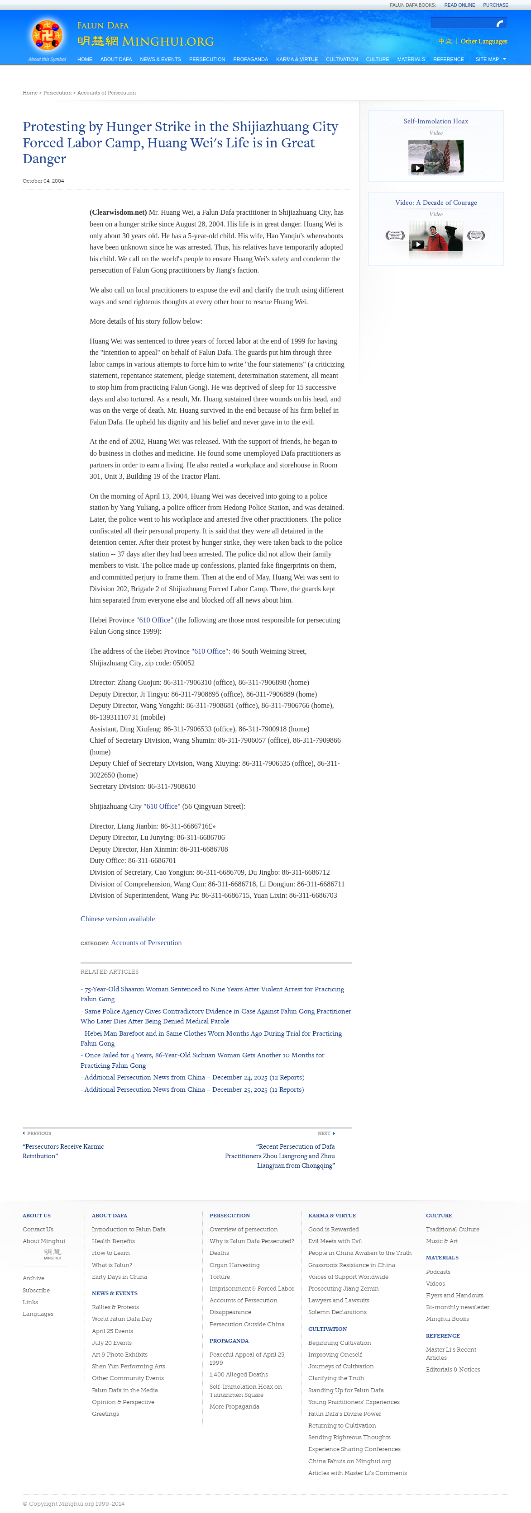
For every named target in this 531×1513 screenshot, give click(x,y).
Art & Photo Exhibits (120, 1354)
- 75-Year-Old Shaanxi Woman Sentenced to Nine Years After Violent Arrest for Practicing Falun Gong (212, 994)
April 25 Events (112, 1331)
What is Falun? (112, 1265)
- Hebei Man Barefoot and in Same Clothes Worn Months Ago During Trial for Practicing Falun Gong (211, 1038)
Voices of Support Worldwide (348, 1276)
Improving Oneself (335, 1354)
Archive (33, 1278)
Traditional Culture (452, 1229)
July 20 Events (112, 1342)
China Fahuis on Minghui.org (349, 1461)
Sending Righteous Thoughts (349, 1437)
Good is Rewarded (333, 1229)
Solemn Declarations (337, 1312)
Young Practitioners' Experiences (354, 1402)
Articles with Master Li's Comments (357, 1473)
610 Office (155, 620)
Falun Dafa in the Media (125, 1390)
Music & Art (442, 1241)
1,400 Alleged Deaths (239, 1374)
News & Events (160, 59)
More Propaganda (234, 1406)
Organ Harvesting (235, 1265)
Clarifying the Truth (336, 1378)
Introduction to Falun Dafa (129, 1229)
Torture (220, 1276)
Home (84, 59)
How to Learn (111, 1252)
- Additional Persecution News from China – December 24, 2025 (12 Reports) (193, 1077)
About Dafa (116, 59)
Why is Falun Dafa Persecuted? (252, 1241)
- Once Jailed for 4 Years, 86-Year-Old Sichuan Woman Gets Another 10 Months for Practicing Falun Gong (203, 1060)
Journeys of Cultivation (341, 1366)
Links (30, 1302)
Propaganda (250, 59)
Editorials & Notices (453, 1369)
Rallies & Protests (115, 1307)
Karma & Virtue (297, 59)
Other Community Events (128, 1378)
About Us (37, 1215)
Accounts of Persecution (106, 93)
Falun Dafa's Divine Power (344, 1413)
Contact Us (38, 1229)
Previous (39, 1133)
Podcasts (438, 1271)
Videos (435, 1283)
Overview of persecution (244, 1229)
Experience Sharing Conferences (354, 1449)
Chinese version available (118, 919)
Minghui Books (447, 1318)
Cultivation (342, 59)
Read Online (460, 5)
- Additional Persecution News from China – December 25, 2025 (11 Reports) (192, 1089)
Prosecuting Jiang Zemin (343, 1288)
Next (324, 1133)
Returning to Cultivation (342, 1425)
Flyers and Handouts (454, 1295)
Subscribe (36, 1290)
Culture (377, 59)
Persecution (207, 59)
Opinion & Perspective (123, 1402)
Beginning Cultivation (339, 1342)
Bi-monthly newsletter (457, 1307)
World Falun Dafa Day (122, 1318)
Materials (411, 59)
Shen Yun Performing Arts (128, 1366)
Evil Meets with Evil (335, 1241)
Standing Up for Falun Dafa (346, 1390)
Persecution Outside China (247, 1324)
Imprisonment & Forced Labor (252, 1288)
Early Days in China (119, 1276)
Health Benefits (113, 1241)
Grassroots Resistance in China (351, 1265)
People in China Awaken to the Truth (360, 1252)
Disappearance (230, 1312)
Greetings (105, 1413)
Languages (38, 1313)
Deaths (219, 1252)
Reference (448, 59)
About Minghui (44, 1241)
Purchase (495, 5)
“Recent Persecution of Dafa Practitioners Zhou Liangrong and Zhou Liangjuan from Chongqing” (280, 1155)
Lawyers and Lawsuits (338, 1300)
